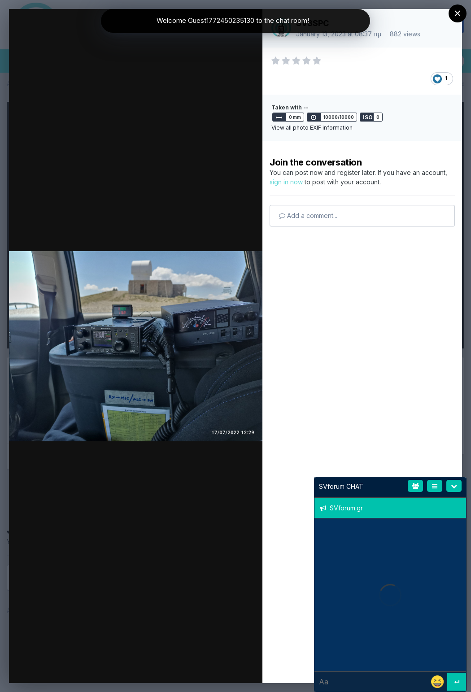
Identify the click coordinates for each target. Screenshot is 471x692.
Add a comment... (308, 215)
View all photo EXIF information (312, 127)
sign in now (286, 182)
